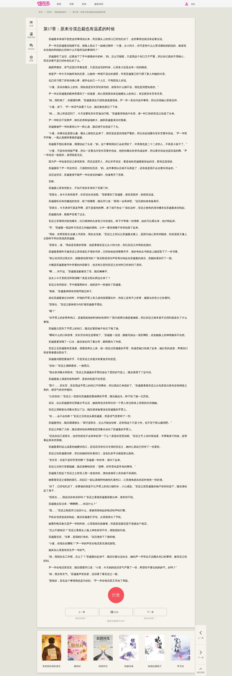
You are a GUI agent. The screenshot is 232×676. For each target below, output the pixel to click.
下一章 (150, 612)
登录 (193, 4)
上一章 (81, 612)
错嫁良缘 (128, 666)
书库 (71, 4)
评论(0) (31, 46)
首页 (59, 4)
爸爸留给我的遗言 (52, 666)
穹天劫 (180, 666)
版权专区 (98, 4)
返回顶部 (201, 670)
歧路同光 (103, 666)
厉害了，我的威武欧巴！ (57, 12)
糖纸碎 (77, 666)
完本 (84, 4)
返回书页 (31, 35)
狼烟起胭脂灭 (154, 666)
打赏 (116, 595)
